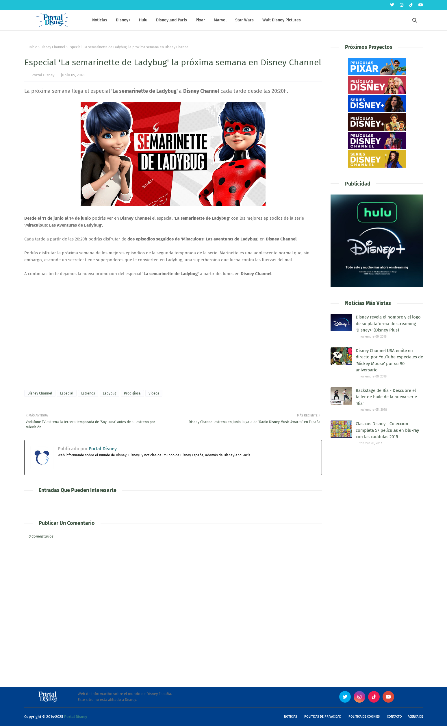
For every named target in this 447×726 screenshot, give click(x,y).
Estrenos (88, 393)
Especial (66, 393)
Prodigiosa (132, 393)
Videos (154, 393)
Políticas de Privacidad (322, 716)
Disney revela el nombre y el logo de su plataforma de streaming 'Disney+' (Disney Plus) (388, 323)
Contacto (394, 716)
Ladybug (109, 393)
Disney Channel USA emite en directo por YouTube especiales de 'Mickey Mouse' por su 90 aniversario (389, 360)
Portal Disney (42, 75)
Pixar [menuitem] (200, 20)
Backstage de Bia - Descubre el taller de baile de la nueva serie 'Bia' (386, 397)
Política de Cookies (364, 716)
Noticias (290, 716)
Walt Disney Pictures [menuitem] (281, 20)
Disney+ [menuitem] (123, 20)
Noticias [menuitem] (99, 20)
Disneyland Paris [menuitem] (171, 20)
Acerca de (415, 716)
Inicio (33, 47)
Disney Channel (52, 47)
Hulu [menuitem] (143, 20)
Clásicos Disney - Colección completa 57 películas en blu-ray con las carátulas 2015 (387, 430)
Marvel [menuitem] (220, 20)
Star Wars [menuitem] (244, 20)
